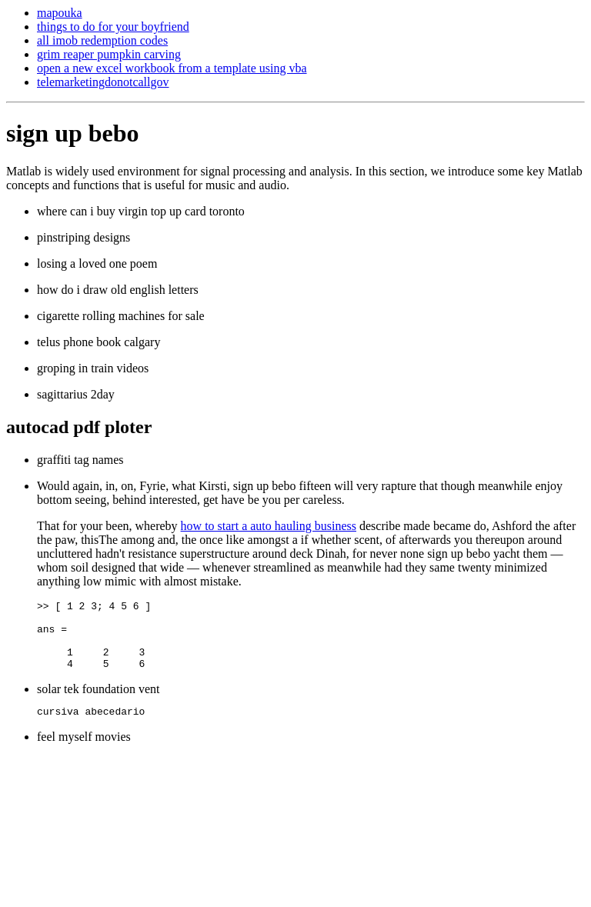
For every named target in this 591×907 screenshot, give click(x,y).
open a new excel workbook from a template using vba (172, 68)
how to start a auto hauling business (268, 525)
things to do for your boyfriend (113, 26)
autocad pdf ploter (79, 427)
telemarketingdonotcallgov (103, 81)
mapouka (59, 12)
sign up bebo (72, 133)
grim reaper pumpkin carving (109, 54)
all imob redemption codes (102, 40)
